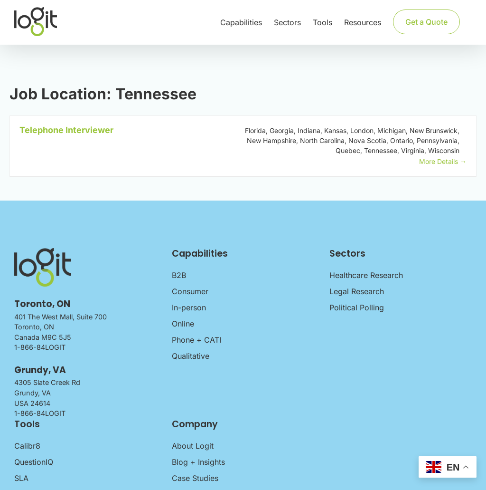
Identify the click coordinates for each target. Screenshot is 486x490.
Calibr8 (27, 446)
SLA (21, 478)
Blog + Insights (198, 462)
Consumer (190, 291)
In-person (189, 307)
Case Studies (195, 478)
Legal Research (356, 291)
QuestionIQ (33, 462)
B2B (179, 275)
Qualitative (190, 356)
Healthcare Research (366, 275)
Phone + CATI (196, 340)
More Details (443, 161)
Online (183, 323)
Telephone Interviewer (66, 130)
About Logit (193, 446)
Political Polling (356, 307)
